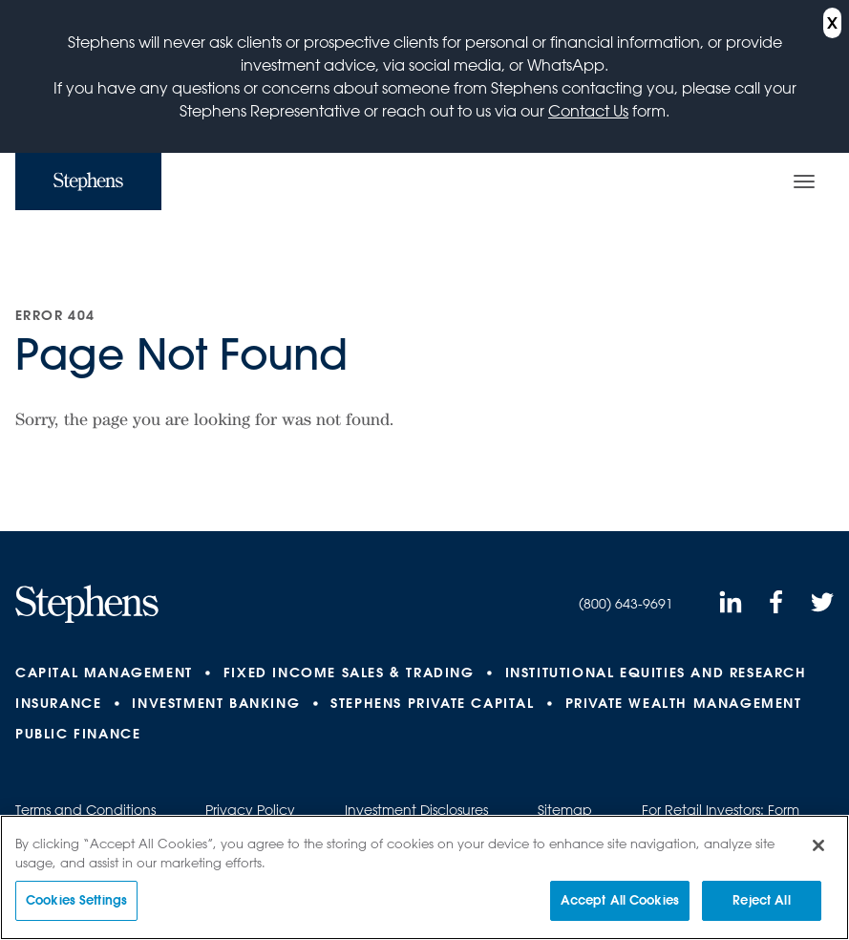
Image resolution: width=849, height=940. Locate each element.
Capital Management (104, 672)
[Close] (818, 846)
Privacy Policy (250, 810)
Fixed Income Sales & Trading (349, 672)
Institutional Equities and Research (656, 672)
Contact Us (588, 110)
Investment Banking (216, 703)
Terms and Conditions (85, 810)
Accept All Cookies (620, 900)
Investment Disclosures (416, 810)
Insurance (58, 703)
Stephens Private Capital (432, 703)
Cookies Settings (76, 900)
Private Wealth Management (683, 703)
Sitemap (565, 810)
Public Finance (77, 733)
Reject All (761, 900)
